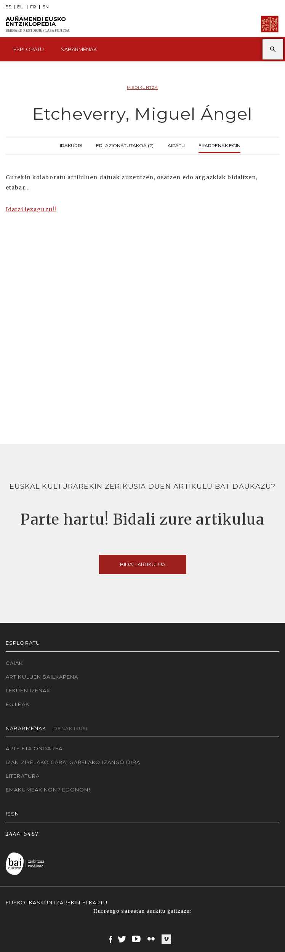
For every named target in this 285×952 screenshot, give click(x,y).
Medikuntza (142, 87)
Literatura (23, 776)
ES (8, 7)
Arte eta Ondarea (34, 748)
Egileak (17, 704)
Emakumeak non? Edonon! (48, 790)
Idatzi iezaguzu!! (31, 209)
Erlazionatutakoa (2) (125, 144)
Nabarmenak (79, 49)
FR (33, 7)
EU (20, 7)
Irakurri (71, 144)
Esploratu (28, 49)
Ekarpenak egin (219, 144)
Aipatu (176, 144)
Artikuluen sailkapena (42, 677)
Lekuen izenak (28, 690)
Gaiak (14, 663)
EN (45, 7)
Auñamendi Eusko (37, 24)
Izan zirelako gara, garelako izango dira (73, 762)
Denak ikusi (70, 728)
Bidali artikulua (142, 564)
